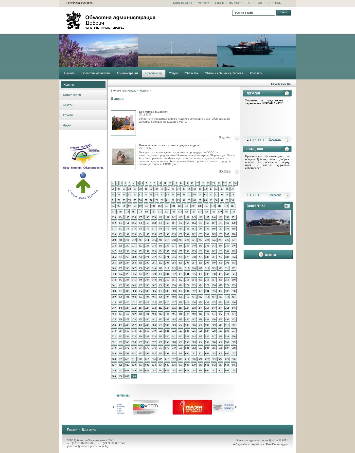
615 (160, 359)
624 (220, 359)
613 (147, 359)
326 (134, 274)
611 (134, 359)
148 (214, 217)
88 (205, 200)
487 (194, 319)
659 (200, 370)
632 (147, 364)
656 (180, 370)
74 (129, 200)
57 (162, 194)
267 (121, 257)
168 (220, 223)
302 (227, 262)
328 (147, 274)
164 (194, 223)
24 (235, 183)
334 (187, 274)
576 (154, 347)
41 (200, 189)
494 (114, 325)
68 (222, 194)
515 (127, 330)
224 (213, 240)
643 (220, 364)
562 (187, 342)
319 (213, 268)
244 (220, 245)
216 (160, 240)
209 (114, 240)
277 (187, 257)
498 (140, 325)
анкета (268, 254)
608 (114, 359)
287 (127, 262)
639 (194, 364)
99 (140, 206)
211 (127, 240)
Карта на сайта (182, 2)
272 (154, 257)
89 (211, 200)
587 (227, 347)
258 (187, 251)
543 (187, 336)
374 (200, 285)
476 (121, 319)
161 (174, 223)
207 (227, 234)
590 (121, 353)
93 (232, 200)
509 (214, 325)
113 (232, 206)
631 (140, 364)
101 (153, 206)
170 (234, 223)
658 (194, 370)
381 (121, 291)
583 (200, 347)
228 (114, 245)
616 (167, 359)
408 (174, 296)
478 (134, 319)
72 (119, 200)
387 (160, 291)
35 (167, 189)
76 (140, 200)
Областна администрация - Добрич (111, 20)
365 (140, 285)
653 (160, 370)
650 (140, 370)
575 (147, 347)
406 (160, 296)
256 (174, 251)
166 (207, 223)
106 (186, 206)
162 (180, 223)
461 (147, 313)
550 (234, 336)
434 (220, 302)
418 (114, 302)
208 (234, 234)
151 (234, 217)
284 (234, 257)
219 (180, 240)
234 (154, 245)
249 (127, 251)
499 (147, 325)
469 (200, 313)
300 (214, 262)
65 (205, 194)
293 (167, 262)
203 (200, 234)
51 (129, 194)
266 (114, 257)
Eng (260, 2)
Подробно (225, 137)
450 (200, 308)
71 (113, 200)
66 (211, 194)
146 (200, 217)
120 (153, 211)
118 (140, 211)
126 (193, 211)
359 (227, 279)
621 (200, 359)
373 (194, 285)
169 (227, 223)
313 (174, 268)
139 (154, 217)
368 (160, 285)
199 (174, 234)
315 (187, 268)
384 (140, 291)
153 (121, 223)
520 (160, 330)
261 (207, 251)
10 (159, 183)
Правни (72, 429)
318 (207, 268)
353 (187, 279)
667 (127, 376)
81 (167, 200)
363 (127, 285)
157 (147, 223)
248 (121, 251)
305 (121, 268)
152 (114, 223)
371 (180, 285)
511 (227, 325)
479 (140, 319)
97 (129, 206)
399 (114, 296)
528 (214, 330)
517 (140, 330)
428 (180, 302)
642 (214, 364)
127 (200, 211)
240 (194, 245)
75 (135, 200)
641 (207, 364)
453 (220, 308)
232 (140, 245)
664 (234, 370)
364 (134, 285)
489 (207, 319)
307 (134, 268)
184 (200, 228)
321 (227, 268)
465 (174, 313)
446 (174, 308)
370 (174, 285)
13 (176, 183)
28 (129, 189)
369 (167, 285)
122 (166, 211)
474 (234, 313)
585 (214, 347)
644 (227, 364)
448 (187, 308)
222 (200, 240)
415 (220, 296)
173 (127, 228)
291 (154, 262)
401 (127, 296)
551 (114, 342)
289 (140, 262)
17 (197, 183)
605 (220, 353)
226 (227, 240)
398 (234, 291)
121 (160, 211)
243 (214, 245)
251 (140, 251)
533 (121, 336)
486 (187, 319)
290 (147, 262)
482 (160, 319)
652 (154, 370)
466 (180, 313)
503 (174, 325)
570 (114, 347)
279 (200, 257)
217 (167, 240)
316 (193, 268)
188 (227, 228)
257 (180, 251)
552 (121, 342)
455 (234, 308)
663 (227, 370)
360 (234, 279)
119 (147, 211)
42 (205, 189)
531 (234, 330)
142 (174, 217)
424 (154, 302)
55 (151, 194)
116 (127, 211)
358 (220, 279)
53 (140, 194)
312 (167, 268)
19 (208, 183)
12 (170, 183)
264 (227, 251)
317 (200, 268)
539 (160, 336)
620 (193, 359)
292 (160, 262)
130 (220, 211)
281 (214, 257)
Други (67, 125)
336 (200, 274)
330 (160, 274)
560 (174, 342)
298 (200, 262)
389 (174, 291)
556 (147, 342)
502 (167, 325)
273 (160, 257)
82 (173, 200)
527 (207, 330)
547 (214, 336)
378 (227, 285)
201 (187, 234)
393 (200, 291)
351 (174, 279)
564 (200, 342)
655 (174, 370)
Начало (131, 90)
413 (207, 296)
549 (227, 336)
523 (180, 330)
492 (227, 319)
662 (220, 370)
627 (114, 364)
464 (167, 313)
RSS (278, 2)
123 (173, 211)
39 (189, 189)
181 (180, 228)
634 (160, 364)
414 (213, 296)
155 (134, 223)
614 (154, 359)
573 (134, 347)
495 (121, 325)
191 (121, 234)
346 (140, 279)
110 (213, 206)
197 (160, 234)
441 (140, 308)
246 (234, 245)
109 (206, 206)
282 (220, 257)
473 (227, 313)
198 (167, 234)
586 (220, 347)
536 (140, 336)
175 (140, 228)
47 (232, 189)
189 (234, 228)
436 (234, 302)
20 (214, 183)
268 (127, 257)
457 (121, 313)
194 (140, 234)
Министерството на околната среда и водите (123, 156)
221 (193, 240)
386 (154, 291)
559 (167, 342)
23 (230, 183)
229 (121, 245)
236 (167, 245)
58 (167, 194)
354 (194, 279)
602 (200, 353)
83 (178, 200)
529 (220, 330)
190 (114, 234)
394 (207, 291)
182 (187, 228)
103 (166, 206)
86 (195, 200)
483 (167, 319)
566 (214, 342)
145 (194, 217)
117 (133, 211)
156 (140, 223)
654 (167, 370)
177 (154, 228)
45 (222, 189)
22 (224, 183)
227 (233, 240)
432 (207, 302)
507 (200, 325)
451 (207, 308)
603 (207, 353)
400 (121, 296)
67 (216, 194)
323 (114, 274)
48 (113, 194)
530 (227, 330)
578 (167, 347)
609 (121, 359)
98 (135, 206)
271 (147, 257)
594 (147, 353)
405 (154, 296)
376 (214, 285)
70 (232, 194)
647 (121, 370)
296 (187, 262)
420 (127, 302)
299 (207, 262)
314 (180, 268)
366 (147, 285)
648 (127, 370)
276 (180, 257)
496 (127, 325)
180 (174, 228)
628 (121, 364)
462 (154, 313)
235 (160, 245)
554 (134, 342)
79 (157, 200)
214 (147, 240)
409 (180, 296)
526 (200, 330)
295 (180, 262)
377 (220, 285)
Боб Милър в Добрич (123, 122)
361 (114, 285)
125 (186, 211)
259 (194, 251)
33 (157, 189)
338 (214, 274)
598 (174, 353)
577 (160, 347)
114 (114, 211)
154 (127, 223)
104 (173, 206)
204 (207, 234)
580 (180, 347)
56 (157, 194)
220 (187, 240)
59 (173, 194)
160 (167, 223)
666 (121, 376)
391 (187, 291)
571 (121, 347)
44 (216, 189)
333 (180, 274)
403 (140, 296)
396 (220, 291)
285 (114, 262)
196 (154, 234)
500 (154, 325)
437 (114, 308)
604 (214, 353)
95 (119, 206)
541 (174, 336)
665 (114, 376)
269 (134, 257)
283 (227, 257)
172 (121, 228)
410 (187, 296)
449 (194, 308)
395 (214, 291)
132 (233, 211)
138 (147, 217)
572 (127, 347)
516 (134, 330)
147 (207, 217)
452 (214, 308)
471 (214, 313)
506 (194, 325)
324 (121, 274)
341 (234, 274)
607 (234, 353)
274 (167, 257)
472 (220, 313)
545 (200, 336)
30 (140, 189)
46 (227, 189)
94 (113, 206)
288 (134, 262)
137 (140, 217)
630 (134, 364)
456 (114, 313)
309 (147, 268)
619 (187, 359)
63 (195, 194)
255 (167, 251)
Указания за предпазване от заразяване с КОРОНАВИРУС (267, 102)
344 (127, 279)
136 (134, 217)
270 (140, 257)
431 (200, 302)
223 (207, 240)
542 (180, 336)
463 (160, 313)
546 (207, 336)
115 (120, 211)
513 (114, 330)
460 (140, 313)
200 (180, 234)
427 (174, 302)
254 (160, 251)
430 (194, 302)
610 (127, 359)
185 (207, 228)
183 (194, 228)
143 (180, 217)
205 (214, 234)
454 (227, 308)
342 (114, 279)
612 (140, 359)
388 (167, 291)
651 (147, 370)
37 (178, 189)
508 (207, 325)
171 (114, 228)
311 (160, 268)
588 (234, 347)
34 (162, 189)
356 (207, 279)
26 (119, 189)
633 (154, 364)
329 (154, 274)
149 (220, 217)
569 (234, 342)
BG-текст (235, 2)
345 (134, 279)
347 (147, 279)
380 (114, 291)
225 (220, 240)
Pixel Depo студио (277, 444)
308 (140, 268)
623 (213, 359)
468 (194, 313)
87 (200, 200)
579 (174, 347)
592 (134, 353)
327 (140, 274)
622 (207, 359)
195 (147, 234)
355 (200, 279)
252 (147, 251)
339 (220, 274)
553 (127, 342)
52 (135, 194)
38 (184, 189)
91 (222, 200)
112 (226, 206)
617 (174, 359)
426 (167, 302)
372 (187, 285)
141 (167, 217)
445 (167, 308)
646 (114, 370)
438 (121, 308)
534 (127, 336)
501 (160, 325)
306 (127, 268)
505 (187, 325)
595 (154, 353)
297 (194, 262)
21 (219, 183)
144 (187, 217)
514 (121, 330)
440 (134, 308)
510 (220, 325)
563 (194, 342)
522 (174, 330)
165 (200, 223)
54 (146, 194)
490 (214, 319)
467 (187, 313)
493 (234, 319)
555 (140, 342)
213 (140, 240)
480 (147, 319)
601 (194, 353)
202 (194, 234)
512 (233, 325)
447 (180, 308)
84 (184, 200)
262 (214, 251)
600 (187, 353)
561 (180, 342)
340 (227, 274)
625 (227, 359)
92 (227, 200)
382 (127, 291)
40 (195, 189)
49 (119, 194)
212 (134, 240)
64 (200, 194)
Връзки (219, 2)
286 (121, 262)
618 (180, 359)
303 (234, 262)
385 (147, 291)
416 (227, 296)
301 (220, 262)
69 (227, 194)
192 (127, 234)
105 (180, 206)
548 (220, 336)
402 (134, 296)
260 (200, 251)
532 (114, 336)
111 (219, 206)
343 (121, 279)
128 (206, 211)
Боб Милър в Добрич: (154, 113)
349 (160, 279)
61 (184, 194)
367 (154, 285)
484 (174, 319)
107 (193, 206)
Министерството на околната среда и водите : (170, 147)
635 (167, 364)
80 (162, 200)
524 (187, 330)
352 (180, 279)
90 (216, 200)
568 (227, 342)
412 (200, 296)
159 (160, 223)
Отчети (68, 115)
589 (114, 353)
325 (127, 274)
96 (124, 206)
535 (134, 336)
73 (124, 200)
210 (121, 240)
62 (189, 194)
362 (121, 285)
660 (207, 370)
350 (167, 279)
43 (211, 189)
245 (227, 245)
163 (187, 223)
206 (220, 234)
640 (200, 364)
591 (127, 353)
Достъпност (90, 429)
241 (200, 245)
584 (207, 347)
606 (227, 353)
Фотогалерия (72, 95)
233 (147, 245)
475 (114, 319)
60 (178, 194)
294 (174, 262)
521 (167, 330)
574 (140, 347)
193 (134, 234)
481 (154, 319)
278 (194, 257)
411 (194, 296)
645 (234, 364)
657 (187, 370)
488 (200, 319)
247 (114, 251)
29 (135, 189)
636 (174, 364)
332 (174, 274)
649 (134, 370)
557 (154, 342)
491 (220, 319)
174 (134, 228)
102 (160, 206)
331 (167, 274)
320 (220, 268)
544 (194, 336)
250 (134, 251)
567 (220, 342)
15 (186, 183)
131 (226, 211)
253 (154, 251)
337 (207, 274)
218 (174, 240)
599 (180, 353)
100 (146, 206)
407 (167, 296)
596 (160, 353)
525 (194, 330)
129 (213, 211)
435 (227, 302)
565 (207, 342)
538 (154, 336)
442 (147, 308)
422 (140, 302)
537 (147, 336)
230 (127, 245)
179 (167, 228)
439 (127, 308)
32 (151, 189)
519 (154, 330)
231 (134, 245)
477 (127, 319)
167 (214, 223)
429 (187, 302)
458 (127, 313)
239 (187, 245)
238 (180, 245)
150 (227, 217)
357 (214, 279)
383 (134, 291)
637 (180, 364)
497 (134, 325)
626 (233, 359)
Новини (69, 84)
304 (114, 268)
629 (127, 364)
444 (160, 308)
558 (160, 342)
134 (121, 217)
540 (167, 336)
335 (194, 274)
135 (127, 217)
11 (165, 183)
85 (189, 200)
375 (207, 285)
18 (203, 183)
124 (180, 211)
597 (167, 353)
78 (151, 200)
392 (194, 291)
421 (134, 302)
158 (154, 223)
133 (114, 217)
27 (124, 189)
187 (220, 228)
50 (124, 194)
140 (160, 217)
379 (234, 285)
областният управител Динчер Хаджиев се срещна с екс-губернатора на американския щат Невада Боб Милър (184, 120)
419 (121, 302)
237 (174, 245)
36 (173, 189)
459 (134, 313)
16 (192, 183)
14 (181, 183)
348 (154, 279)
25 (113, 189)
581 (187, 347)
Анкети (68, 105)
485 (180, 319)
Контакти (203, 2)
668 (134, 376)
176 (147, 228)
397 (227, 291)
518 (147, 330)
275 (174, 257)
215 (154, 240)
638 (187, 364)
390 (180, 291)
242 (207, 245)
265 (234, 251)
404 (147, 296)
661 (214, 370)
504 (180, 325)
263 (220, 251)
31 (146, 189)
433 (214, 302)
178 (160, 228)
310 (154, 268)
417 (233, 296)
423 (147, 302)
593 (140, 353)
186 (214, 228)
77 (146, 200)
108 (200, 206)
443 (154, 308)
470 (207, 313)
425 (160, 302)
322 (233, 268)
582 (194, 347)
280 (207, 257)
